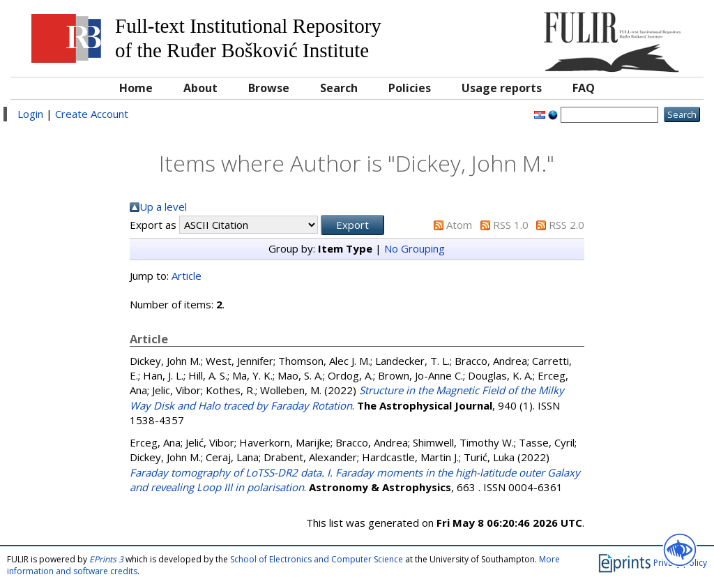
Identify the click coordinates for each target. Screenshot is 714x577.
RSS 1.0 (511, 225)
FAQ (583, 88)
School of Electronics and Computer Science (316, 559)
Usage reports (502, 88)
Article (187, 276)
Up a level (163, 206)
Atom (459, 225)
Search (339, 88)
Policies (409, 88)
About (200, 88)
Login (30, 114)
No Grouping (414, 248)
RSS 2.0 (566, 225)
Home (136, 88)
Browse (268, 88)
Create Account (91, 114)
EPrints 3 (106, 559)
